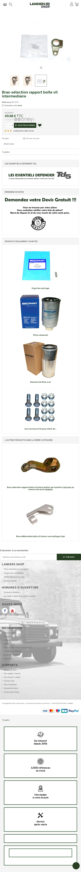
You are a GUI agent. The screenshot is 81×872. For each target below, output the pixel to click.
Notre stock (8, 659)
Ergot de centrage (40, 288)
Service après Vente (11, 692)
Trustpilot (6, 152)
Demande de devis (11, 688)
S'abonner (69, 557)
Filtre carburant (40, 335)
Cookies (70, 703)
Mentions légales (10, 633)
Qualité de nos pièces (12, 655)
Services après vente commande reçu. (18, 647)
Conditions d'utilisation (13, 651)
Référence (6, 102)
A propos (7, 636)
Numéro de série (10, 670)
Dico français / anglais (12, 677)
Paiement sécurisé (11, 640)
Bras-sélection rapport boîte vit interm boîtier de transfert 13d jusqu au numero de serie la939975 (40, 488)
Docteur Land (9, 681)
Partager (9, 144)
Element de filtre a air (40, 382)
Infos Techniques (10, 684)
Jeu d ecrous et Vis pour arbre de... (40, 429)
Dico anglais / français (12, 673)
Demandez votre (12, 105)
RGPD (6, 644)
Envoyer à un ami (32, 138)
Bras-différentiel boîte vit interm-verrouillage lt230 (40, 536)
